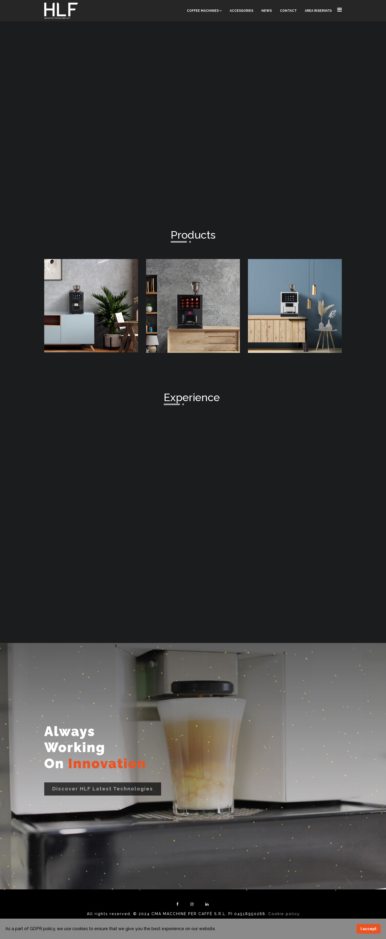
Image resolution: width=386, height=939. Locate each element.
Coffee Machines (203, 11)
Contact (288, 11)
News (266, 11)
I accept (369, 928)
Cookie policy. (284, 914)
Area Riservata (318, 11)
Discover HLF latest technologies (102, 789)
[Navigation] (339, 10)
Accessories (241, 11)
